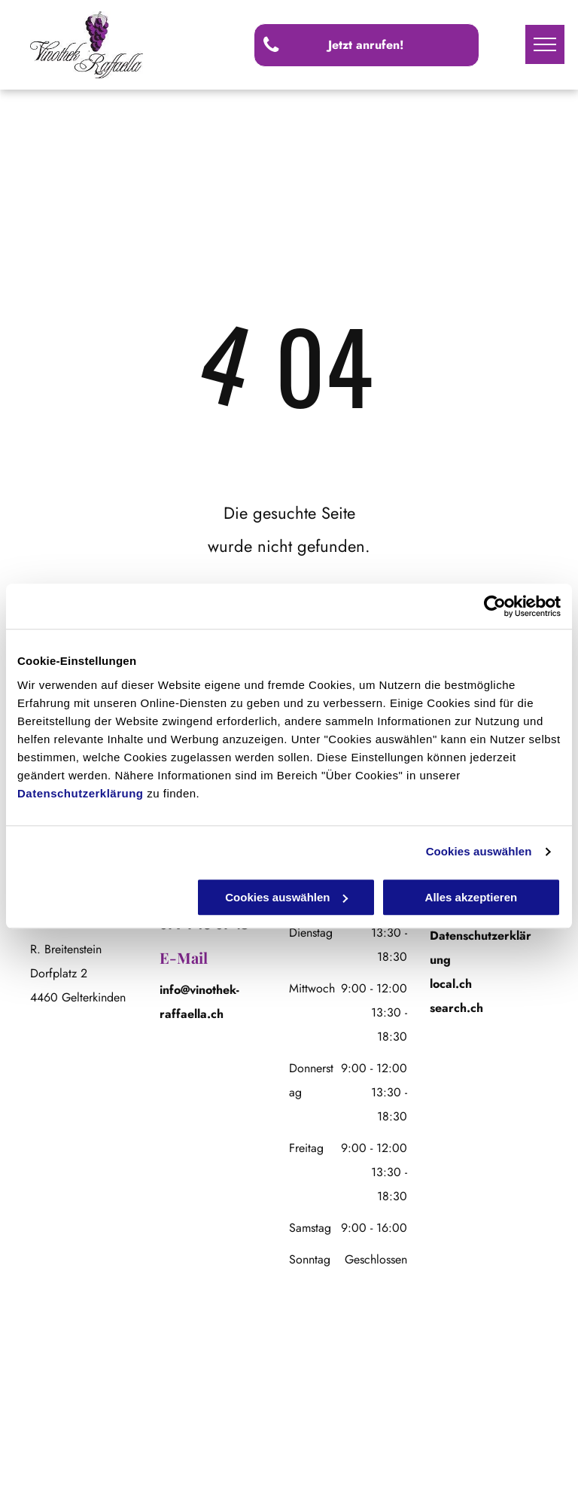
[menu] (544, 44)
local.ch (451, 983)
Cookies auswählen (479, 851)
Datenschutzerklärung (80, 793)
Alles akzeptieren (471, 897)
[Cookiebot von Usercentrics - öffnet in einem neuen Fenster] (495, 606)
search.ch (456, 1008)
